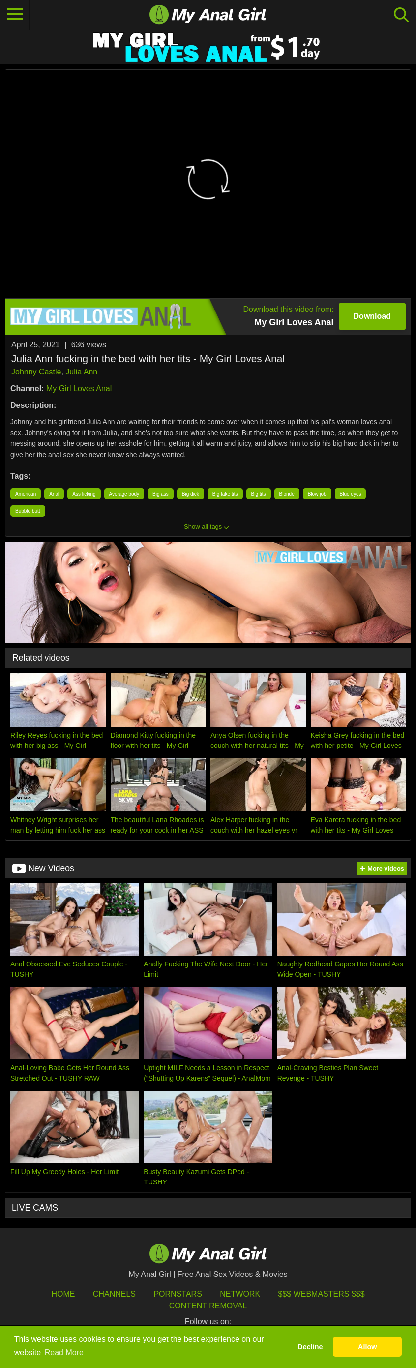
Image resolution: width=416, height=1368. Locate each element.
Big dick (190, 494)
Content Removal (208, 1306)
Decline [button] (310, 1347)
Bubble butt (27, 511)
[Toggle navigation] (15, 15)
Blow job (317, 494)
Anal (54, 494)
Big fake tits (225, 494)
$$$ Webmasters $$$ (321, 1294)
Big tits (258, 494)
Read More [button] (64, 1352)
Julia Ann (81, 372)
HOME (63, 1294)
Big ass (160, 494)
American (25, 494)
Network (240, 1294)
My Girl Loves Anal (79, 388)
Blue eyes (350, 494)
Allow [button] (367, 1347)
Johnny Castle (36, 372)
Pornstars (177, 1294)
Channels (114, 1294)
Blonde (287, 494)
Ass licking (83, 494)
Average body (124, 494)
